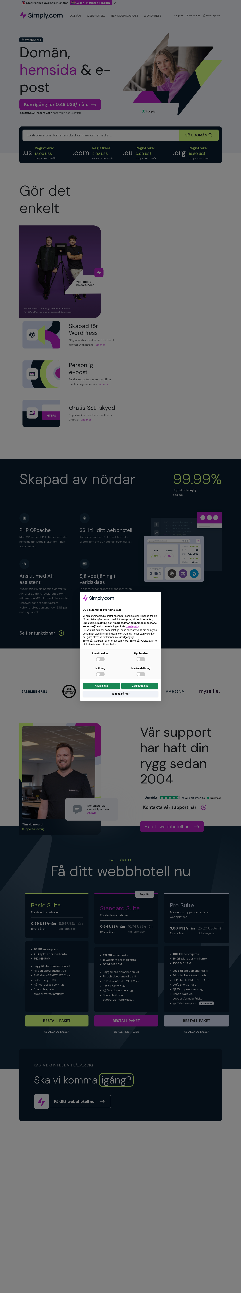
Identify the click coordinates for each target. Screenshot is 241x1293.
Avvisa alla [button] (101, 685)
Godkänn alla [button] (140, 685)
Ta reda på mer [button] (120, 693)
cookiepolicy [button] (132, 626)
